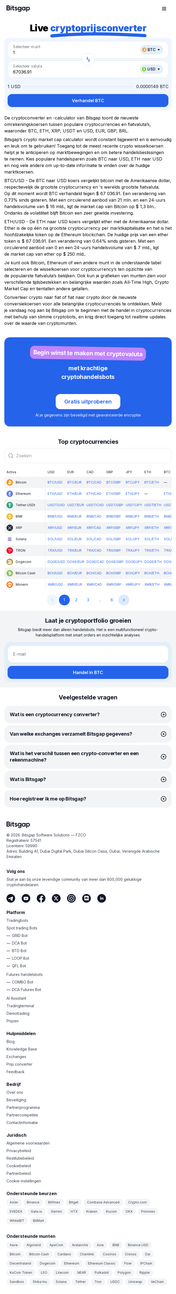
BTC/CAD (94, 482)
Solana (61, 1282)
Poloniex (148, 1211)
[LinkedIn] (101, 898)
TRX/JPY (133, 550)
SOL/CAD (94, 539)
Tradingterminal (20, 1005)
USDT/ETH (152, 505)
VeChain (157, 1282)
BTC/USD (55, 482)
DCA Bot (19, 943)
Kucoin (111, 1211)
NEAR (81, 1272)
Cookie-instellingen (23, 1181)
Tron (98, 1282)
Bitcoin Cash (39, 1254)
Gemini (56, 1211)
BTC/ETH (151, 482)
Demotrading (17, 1013)
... (100, 600)
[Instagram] (71, 898)
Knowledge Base (21, 1049)
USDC (115, 1282)
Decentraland (20, 1263)
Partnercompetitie (22, 1115)
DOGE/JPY (134, 562)
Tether (80, 1282)
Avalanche (80, 1245)
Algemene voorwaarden (28, 1143)
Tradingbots (17, 920)
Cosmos (109, 1254)
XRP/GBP (113, 528)
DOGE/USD (56, 562)
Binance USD (138, 1245)
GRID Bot (20, 935)
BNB (115, 1245)
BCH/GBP (113, 573)
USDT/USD (56, 505)
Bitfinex (54, 1202)
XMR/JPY (133, 584)
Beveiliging (16, 1100)
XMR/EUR (74, 584)
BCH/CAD (94, 573)
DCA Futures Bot (26, 989)
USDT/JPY (134, 505)
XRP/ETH (151, 528)
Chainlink (87, 1254)
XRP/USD (55, 528)
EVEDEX (16, 1211)
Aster (14, 1202)
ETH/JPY (133, 494)
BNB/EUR (74, 516)
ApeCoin (56, 1245)
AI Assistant (16, 998)
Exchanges (16, 1056)
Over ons (14, 1092)
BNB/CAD (94, 516)
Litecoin (62, 1272)
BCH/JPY (133, 573)
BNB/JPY (133, 516)
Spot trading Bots (21, 928)
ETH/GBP (113, 494)
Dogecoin (47, 1263)
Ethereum (71, 1263)
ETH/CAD (94, 494)
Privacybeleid (18, 1150)
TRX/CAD (94, 550)
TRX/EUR (74, 550)
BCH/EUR (74, 573)
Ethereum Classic (101, 1263)
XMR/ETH (152, 584)
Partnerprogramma (23, 1107)
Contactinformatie (22, 1122)
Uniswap (135, 1282)
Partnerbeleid (18, 1173)
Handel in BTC (88, 672)
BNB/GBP (113, 516)
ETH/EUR (74, 494)
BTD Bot (19, 950)
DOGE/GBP (115, 562)
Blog (10, 1041)
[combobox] (88, 455)
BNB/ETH (151, 516)
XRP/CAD (94, 528)
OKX (128, 1211)
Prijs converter (19, 1064)
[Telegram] (10, 898)
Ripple (145, 1272)
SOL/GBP (113, 539)
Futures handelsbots (24, 974)
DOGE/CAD (95, 562)
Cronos (131, 1254)
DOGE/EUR (75, 562)
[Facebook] (41, 898)
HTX (74, 1211)
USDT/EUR (75, 505)
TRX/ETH (151, 550)
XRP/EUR (74, 528)
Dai (147, 1254)
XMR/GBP (113, 584)
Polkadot (102, 1272)
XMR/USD (55, 584)
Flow (128, 1263)
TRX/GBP (113, 550)
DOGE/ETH (153, 562)
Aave (14, 1245)
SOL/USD (55, 539)
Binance (33, 1202)
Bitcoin (15, 1254)
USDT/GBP (114, 505)
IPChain (146, 1263)
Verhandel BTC (88, 100)
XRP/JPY (132, 528)
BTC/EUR (74, 482)
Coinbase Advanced (103, 1202)
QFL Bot (19, 965)
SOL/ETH (151, 539)
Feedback (15, 1071)
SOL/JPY (133, 539)
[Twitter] (56, 898)
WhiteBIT (17, 1221)
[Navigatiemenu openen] (164, 8)
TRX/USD (55, 550)
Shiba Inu (40, 1282)
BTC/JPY (133, 482)
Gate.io (36, 1211)
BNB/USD (55, 516)
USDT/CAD (95, 505)
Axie (100, 1245)
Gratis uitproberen (88, 401)
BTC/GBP (113, 482)
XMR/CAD (94, 584)
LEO (44, 1272)
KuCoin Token (21, 1272)
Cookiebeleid (18, 1165)
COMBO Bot (22, 982)
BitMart (38, 1221)
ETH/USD (55, 494)
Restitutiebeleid (20, 1158)
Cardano (64, 1254)
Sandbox (17, 1282)
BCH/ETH (151, 573)
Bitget (73, 1202)
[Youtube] (26, 898)
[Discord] (86, 898)
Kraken (91, 1211)
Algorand (33, 1245)
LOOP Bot (20, 958)
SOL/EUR (74, 539)
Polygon (124, 1272)
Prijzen (12, 1021)
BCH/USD (55, 573)
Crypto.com (137, 1202)
